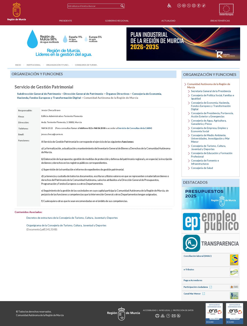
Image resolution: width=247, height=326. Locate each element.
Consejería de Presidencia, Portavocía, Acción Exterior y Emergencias (212, 115)
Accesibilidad (149, 310)
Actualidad (168, 20)
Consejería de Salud (202, 167)
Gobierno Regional (117, 20)
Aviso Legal (164, 310)
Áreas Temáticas (220, 20)
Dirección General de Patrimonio (83, 93)
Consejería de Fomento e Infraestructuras (205, 162)
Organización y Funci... (57, 65)
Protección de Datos (183, 310)
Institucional (34, 65)
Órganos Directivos (117, 93)
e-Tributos (189, 269)
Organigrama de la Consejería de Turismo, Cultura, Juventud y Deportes (66, 225)
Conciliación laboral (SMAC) (198, 256)
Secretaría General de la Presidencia (211, 91)
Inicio (18, 65)
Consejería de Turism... (86, 65)
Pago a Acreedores (193, 280)
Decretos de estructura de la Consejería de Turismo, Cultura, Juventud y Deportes (72, 217)
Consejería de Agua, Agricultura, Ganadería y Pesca (208, 122)
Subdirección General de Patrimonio (39, 93)
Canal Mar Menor (195, 293)
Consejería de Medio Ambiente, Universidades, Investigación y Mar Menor (210, 138)
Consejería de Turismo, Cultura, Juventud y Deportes (208, 147)
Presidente (65, 20)
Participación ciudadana (198, 287)
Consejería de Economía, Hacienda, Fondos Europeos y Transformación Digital (211, 106)
